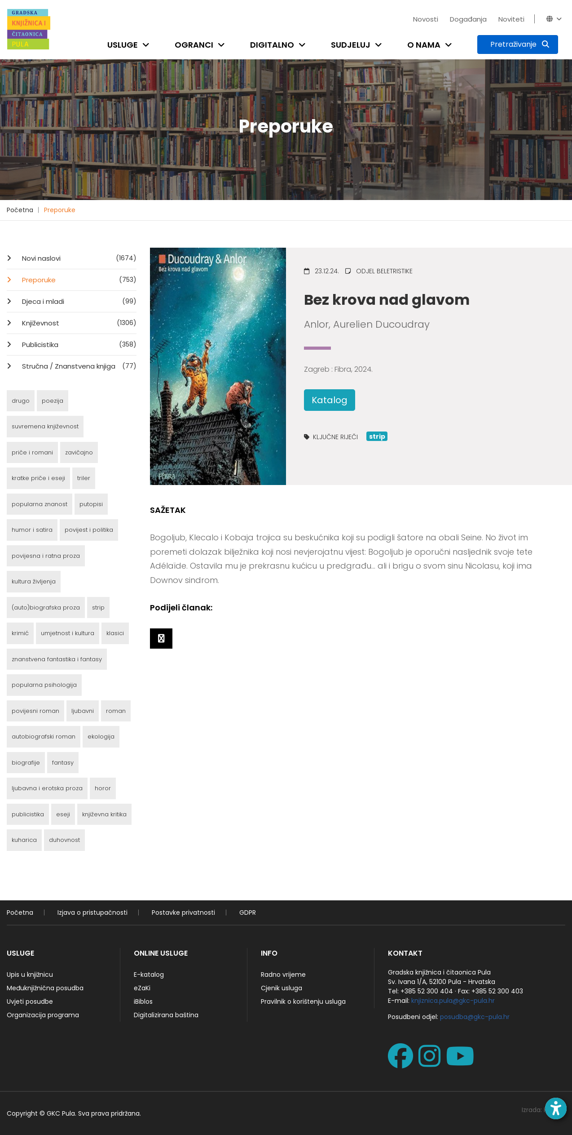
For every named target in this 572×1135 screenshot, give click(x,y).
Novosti (425, 19)
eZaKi (142, 988)
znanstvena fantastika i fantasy (57, 659)
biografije (26, 762)
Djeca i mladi (78, 301)
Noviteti (511, 19)
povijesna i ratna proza (46, 556)
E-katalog (149, 974)
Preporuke (59, 209)
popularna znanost (39, 504)
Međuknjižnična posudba (45, 988)
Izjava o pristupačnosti (92, 912)
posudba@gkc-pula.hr (475, 1016)
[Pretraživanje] (517, 44)
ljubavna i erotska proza (47, 788)
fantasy (63, 762)
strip (98, 607)
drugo (21, 400)
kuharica (24, 840)
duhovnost (64, 840)
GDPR (247, 912)
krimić (20, 633)
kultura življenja (34, 581)
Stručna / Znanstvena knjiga (78, 366)
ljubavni (82, 711)
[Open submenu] (147, 44)
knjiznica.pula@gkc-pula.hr (453, 1000)
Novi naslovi (78, 258)
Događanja (468, 19)
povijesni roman (35, 711)
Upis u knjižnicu (30, 974)
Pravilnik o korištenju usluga (303, 1001)
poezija (52, 400)
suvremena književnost (45, 426)
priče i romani (32, 452)
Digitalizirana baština (166, 1014)
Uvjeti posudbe (30, 1001)
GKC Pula (61, 1113)
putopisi (91, 504)
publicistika (28, 814)
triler (83, 478)
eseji (63, 814)
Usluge (122, 44)
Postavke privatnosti (183, 912)
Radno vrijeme (283, 974)
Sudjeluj (350, 44)
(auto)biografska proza (46, 607)
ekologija (101, 736)
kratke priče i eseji (38, 478)
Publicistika (78, 344)
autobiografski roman (43, 736)
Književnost (78, 323)
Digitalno (272, 44)
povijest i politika (89, 529)
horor (103, 788)
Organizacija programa (43, 1014)
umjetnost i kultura (67, 633)
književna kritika (104, 814)
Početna (20, 209)
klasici (115, 633)
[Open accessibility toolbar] (556, 1108)
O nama (423, 44)
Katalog (330, 400)
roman (116, 711)
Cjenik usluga (281, 988)
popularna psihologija (44, 685)
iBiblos (143, 1001)
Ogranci (194, 44)
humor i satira (32, 529)
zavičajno (79, 452)
